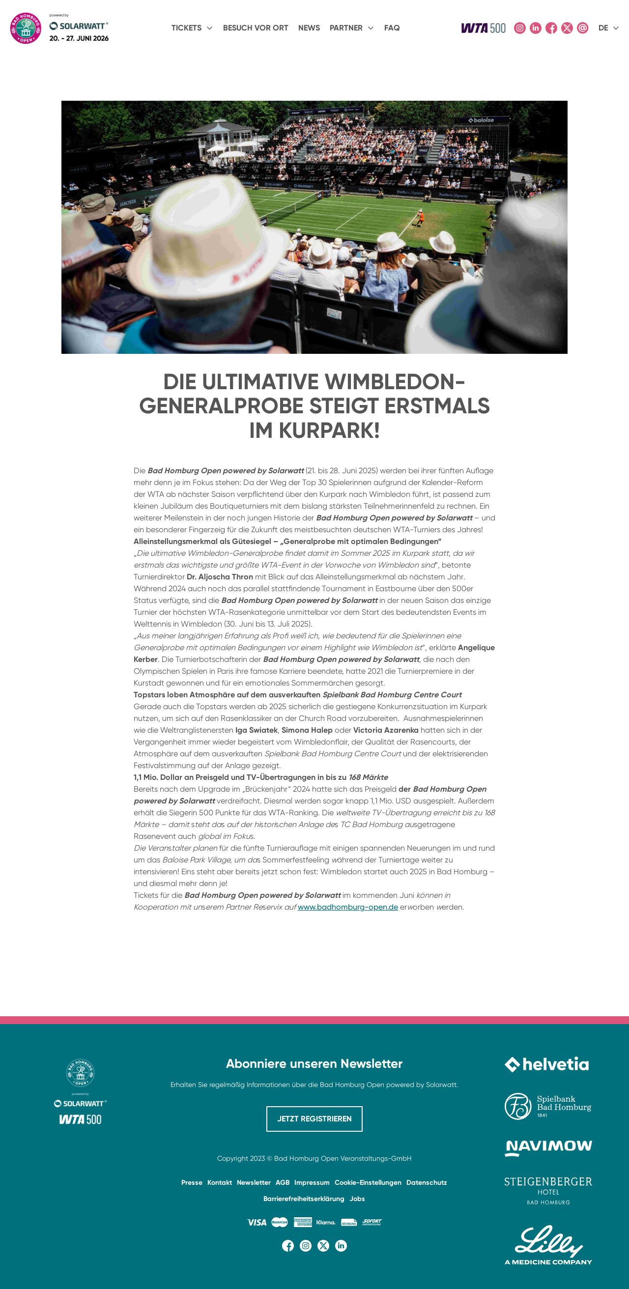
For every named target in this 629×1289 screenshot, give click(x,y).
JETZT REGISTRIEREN (314, 1118)
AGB (282, 1182)
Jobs (357, 1199)
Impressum (312, 1182)
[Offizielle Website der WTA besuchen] (483, 28)
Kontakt (219, 1182)
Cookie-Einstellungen (368, 1182)
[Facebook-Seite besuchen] (551, 28)
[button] (192, 28)
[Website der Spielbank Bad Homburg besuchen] (548, 1106)
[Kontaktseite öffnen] (583, 28)
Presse (191, 1182)
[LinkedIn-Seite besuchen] (536, 28)
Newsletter (254, 1182)
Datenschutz (426, 1182)
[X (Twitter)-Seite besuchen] (567, 28)
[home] (58, 28)
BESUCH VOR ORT (255, 27)
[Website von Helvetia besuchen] (548, 1064)
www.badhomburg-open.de (348, 907)
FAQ (392, 27)
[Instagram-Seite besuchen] (520, 28)
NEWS (309, 27)
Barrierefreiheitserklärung (303, 1199)
